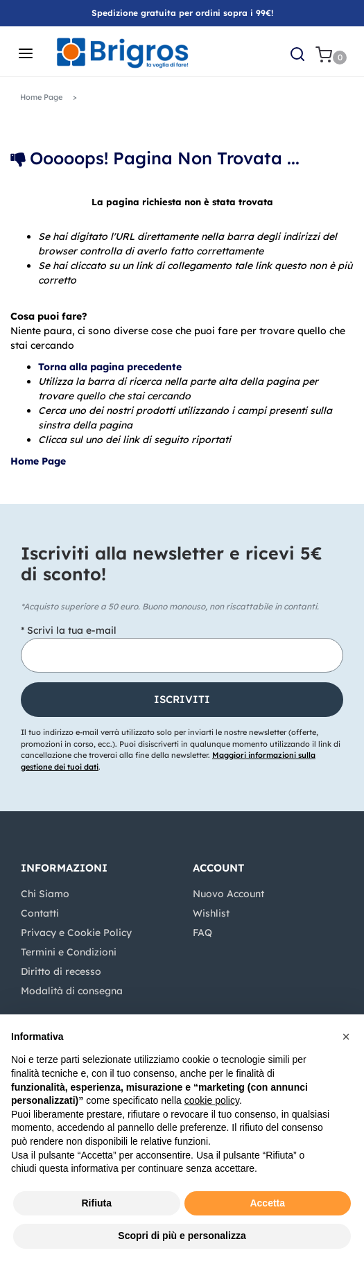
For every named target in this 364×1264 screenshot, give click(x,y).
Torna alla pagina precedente (110, 367)
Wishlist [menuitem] (211, 913)
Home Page (39, 461)
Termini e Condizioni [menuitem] (68, 952)
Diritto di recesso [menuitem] (61, 971)
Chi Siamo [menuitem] (45, 894)
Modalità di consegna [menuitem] (72, 991)
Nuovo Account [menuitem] (228, 894)
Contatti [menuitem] (40, 913)
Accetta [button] (267, 1203)
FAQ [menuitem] (202, 932)
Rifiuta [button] (96, 1203)
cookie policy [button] (211, 1100)
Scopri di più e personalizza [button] (181, 1235)
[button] (182, 699)
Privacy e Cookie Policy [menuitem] (76, 932)
